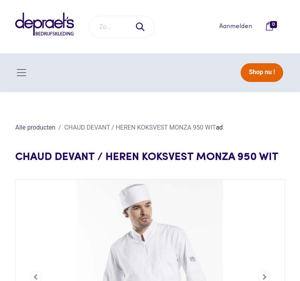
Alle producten (35, 127)
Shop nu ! (262, 72)
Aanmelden (235, 26)
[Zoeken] (140, 27)
